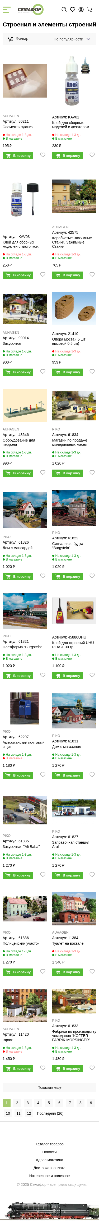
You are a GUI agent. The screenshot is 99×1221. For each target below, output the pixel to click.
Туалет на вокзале (68, 943)
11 (18, 1113)
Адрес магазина (49, 1160)
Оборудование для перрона (19, 442)
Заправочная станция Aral (70, 844)
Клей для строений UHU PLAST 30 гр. (73, 645)
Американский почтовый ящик (24, 744)
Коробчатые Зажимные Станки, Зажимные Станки (72, 242)
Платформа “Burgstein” (22, 647)
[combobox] (71, 39)
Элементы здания (18, 127)
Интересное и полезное (49, 1176)
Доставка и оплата (49, 1168)
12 (29, 1113)
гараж (8, 1040)
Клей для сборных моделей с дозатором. (71, 125)
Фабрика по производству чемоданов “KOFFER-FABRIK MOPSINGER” (74, 1035)
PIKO (56, 429)
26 (60, 1113)
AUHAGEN (11, 116)
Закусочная (12, 343)
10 (8, 1113)
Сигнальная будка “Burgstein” (67, 545)
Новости (49, 1152)
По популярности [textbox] (68, 39)
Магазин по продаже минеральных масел (69, 442)
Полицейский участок (21, 943)
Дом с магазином (67, 747)
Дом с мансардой (17, 548)
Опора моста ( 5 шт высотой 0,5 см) (69, 341)
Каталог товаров (49, 1144)
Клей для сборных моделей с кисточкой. (21, 244)
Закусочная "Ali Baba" (21, 846)
